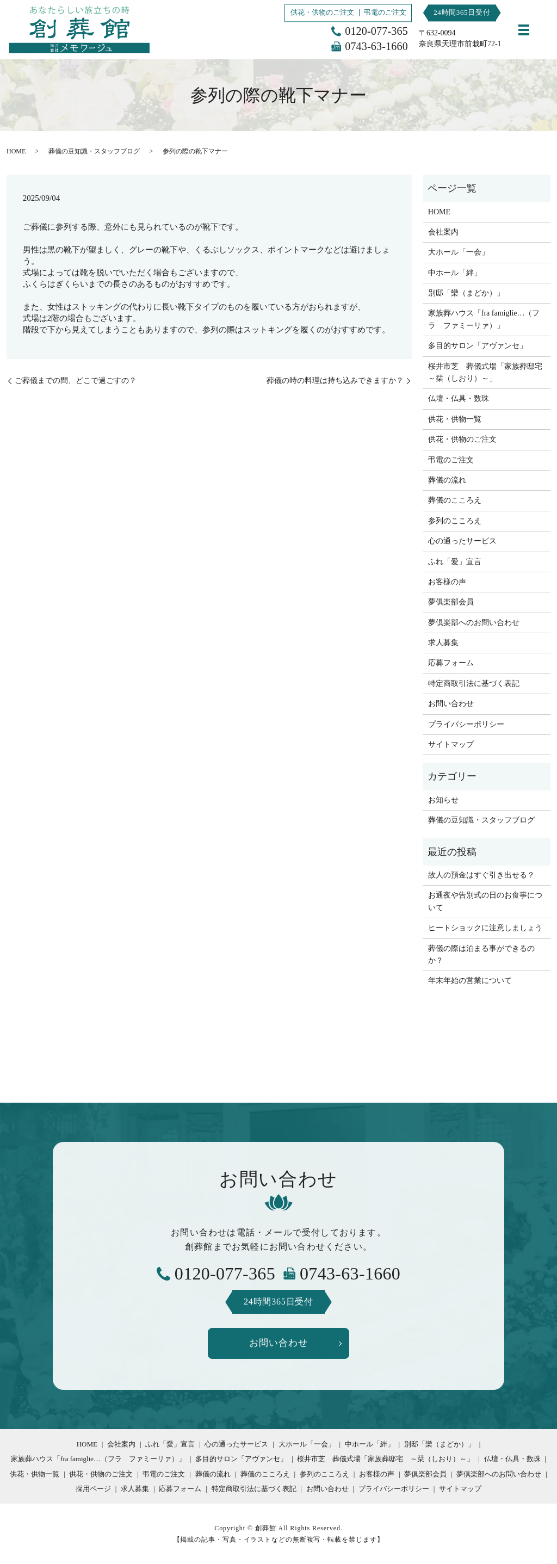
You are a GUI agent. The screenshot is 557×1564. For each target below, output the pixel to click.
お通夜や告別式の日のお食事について (485, 901)
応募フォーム (451, 663)
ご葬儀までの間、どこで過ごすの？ (76, 380)
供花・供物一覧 (454, 419)
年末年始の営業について (470, 980)
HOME (16, 151)
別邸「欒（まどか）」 (466, 293)
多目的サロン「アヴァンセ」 (477, 346)
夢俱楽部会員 (451, 602)
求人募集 (443, 643)
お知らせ (443, 800)
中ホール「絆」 (454, 273)
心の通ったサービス (462, 541)
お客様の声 (447, 582)
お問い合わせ (451, 704)
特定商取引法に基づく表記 (473, 683)
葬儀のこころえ (454, 500)
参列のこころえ (454, 521)
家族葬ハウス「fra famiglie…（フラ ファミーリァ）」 (484, 319)
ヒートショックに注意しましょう (485, 928)
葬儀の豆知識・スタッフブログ (94, 151)
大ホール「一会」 (458, 252)
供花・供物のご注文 (322, 12)
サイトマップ (451, 744)
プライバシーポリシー (466, 724)
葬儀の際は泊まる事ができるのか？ (481, 954)
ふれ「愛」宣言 (454, 562)
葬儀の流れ (447, 480)
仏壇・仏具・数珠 (458, 398)
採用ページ (93, 1490)
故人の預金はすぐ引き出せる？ (481, 875)
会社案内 (443, 232)
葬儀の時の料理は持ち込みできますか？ (335, 380)
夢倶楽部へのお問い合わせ (473, 623)
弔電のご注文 (385, 12)
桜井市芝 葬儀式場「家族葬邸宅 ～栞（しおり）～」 (486, 372)
